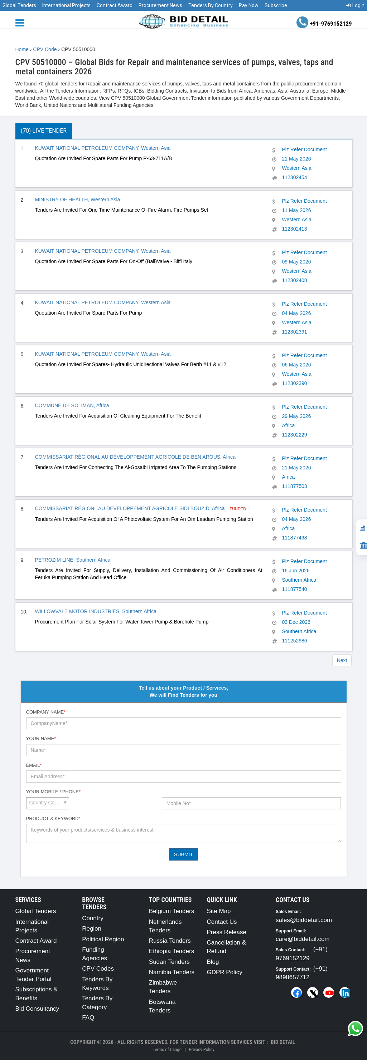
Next (342, 660)
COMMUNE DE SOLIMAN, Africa (72, 405)
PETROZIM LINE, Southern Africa (73, 560)
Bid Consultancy (37, 1008)
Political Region (103, 939)
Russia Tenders (170, 940)
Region (91, 928)
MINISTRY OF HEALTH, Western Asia (77, 199)
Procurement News (160, 5)
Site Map (219, 911)
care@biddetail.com (303, 939)
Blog (213, 961)
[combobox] (47, 803)
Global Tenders (19, 5)
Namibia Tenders (171, 972)
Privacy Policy (201, 1049)
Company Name (46, 712)
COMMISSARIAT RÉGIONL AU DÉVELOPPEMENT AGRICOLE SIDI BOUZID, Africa (130, 508)
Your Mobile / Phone (53, 791)
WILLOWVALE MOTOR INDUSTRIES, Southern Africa (95, 611)
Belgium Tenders (171, 911)
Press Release (226, 932)
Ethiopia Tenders (171, 951)
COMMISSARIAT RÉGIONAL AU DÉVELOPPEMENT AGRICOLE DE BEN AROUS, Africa (135, 457)
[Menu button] (21, 22)
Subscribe (276, 5)
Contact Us (222, 921)
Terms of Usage (167, 1049)
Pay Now (249, 5)
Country (92, 918)
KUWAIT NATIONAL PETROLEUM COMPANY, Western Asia (103, 148)
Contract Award (114, 5)
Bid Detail (283, 1042)
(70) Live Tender (44, 130)
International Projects (66, 5)
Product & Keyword (53, 818)
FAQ (88, 1017)
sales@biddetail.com (304, 920)
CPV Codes (98, 968)
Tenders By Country (210, 5)
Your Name (41, 738)
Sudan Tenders (169, 961)
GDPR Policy (224, 972)
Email (34, 765)
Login (355, 5)
